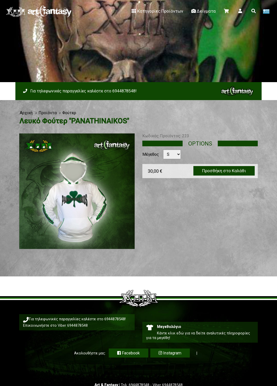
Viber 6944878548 (73, 325)
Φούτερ (69, 112)
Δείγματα (203, 11)
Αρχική (26, 112)
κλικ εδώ (176, 333)
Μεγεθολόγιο (169, 326)
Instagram (170, 353)
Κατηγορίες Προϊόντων (157, 11)
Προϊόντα (47, 112)
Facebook (128, 353)
